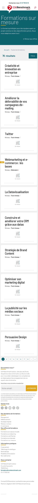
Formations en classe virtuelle (10, 432)
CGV (7, 481)
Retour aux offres (31, 39)
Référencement (5, 419)
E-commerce (5, 426)
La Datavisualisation (17, 192)
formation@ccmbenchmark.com (11, 470)
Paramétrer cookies (14, 481)
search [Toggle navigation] (35, 7)
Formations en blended (8, 438)
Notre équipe (5, 451)
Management (5, 417)
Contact (3, 481)
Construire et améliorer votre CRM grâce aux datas (17, 221)
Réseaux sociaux (6, 424)
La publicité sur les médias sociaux (16, 309)
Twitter (9, 134)
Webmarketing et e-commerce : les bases (16, 163)
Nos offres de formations (9, 428)
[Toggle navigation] (3, 7)
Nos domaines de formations (10, 414)
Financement (5, 447)
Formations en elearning (8, 434)
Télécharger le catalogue (8, 449)
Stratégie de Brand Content (16, 251)
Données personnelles (27, 481)
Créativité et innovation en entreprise (13, 69)
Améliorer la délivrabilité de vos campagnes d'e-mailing (16, 103)
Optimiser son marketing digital (15, 280)
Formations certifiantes (8, 436)
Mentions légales (6, 484)
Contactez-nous (14, 3)
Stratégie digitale (6, 421)
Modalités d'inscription (8, 453)
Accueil (6, 50)
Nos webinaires (5, 456)
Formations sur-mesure (8, 440)
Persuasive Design (16, 337)
